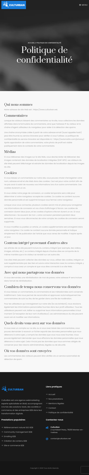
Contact (52, 408)
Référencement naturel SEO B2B (18, 427)
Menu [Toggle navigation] (83, 5)
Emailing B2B (10, 436)
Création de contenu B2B (15, 441)
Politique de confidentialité (60, 412)
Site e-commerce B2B (14, 445)
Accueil (31, 43)
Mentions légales (56, 403)
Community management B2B (18, 432)
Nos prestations (55, 399)
